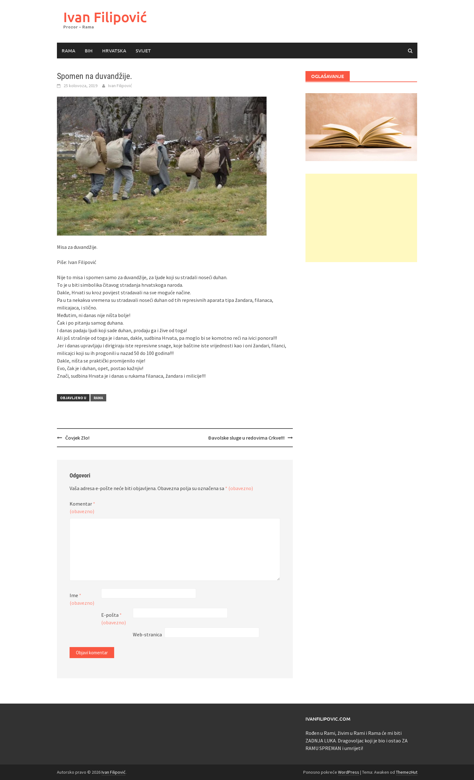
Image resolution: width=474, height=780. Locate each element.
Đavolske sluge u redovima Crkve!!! (246, 438)
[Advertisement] (361, 218)
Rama (68, 50)
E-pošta (113, 619)
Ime (82, 599)
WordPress (348, 772)
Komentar (82, 507)
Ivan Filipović (105, 17)
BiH (89, 50)
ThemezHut (406, 772)
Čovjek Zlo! (77, 438)
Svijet (143, 50)
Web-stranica (147, 634)
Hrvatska (114, 50)
